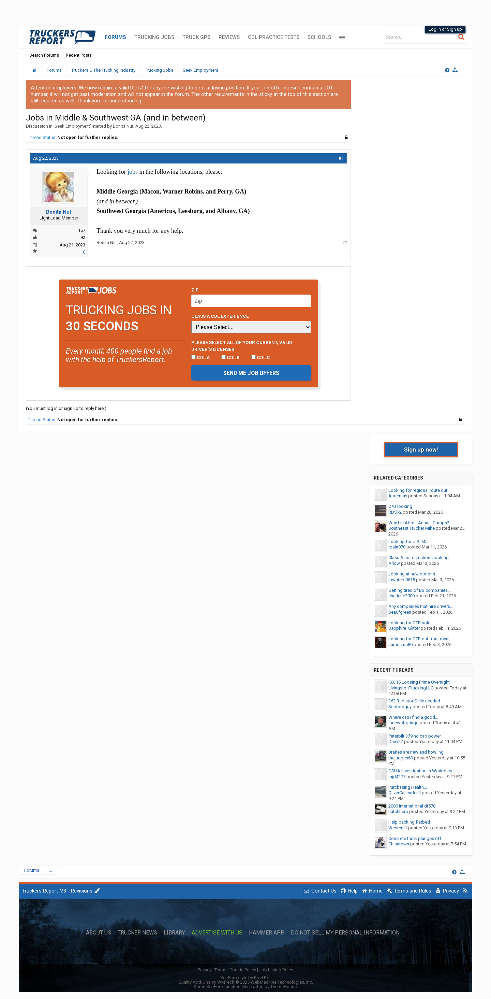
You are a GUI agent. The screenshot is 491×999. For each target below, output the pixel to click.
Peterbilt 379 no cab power (414, 736)
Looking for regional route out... (419, 490)
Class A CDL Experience (220, 316)
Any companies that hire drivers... (420, 606)
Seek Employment (72, 126)
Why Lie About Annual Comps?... (420, 522)
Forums (115, 37)
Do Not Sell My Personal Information (345, 933)
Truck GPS (196, 37)
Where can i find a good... (413, 717)
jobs (133, 171)
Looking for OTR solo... (411, 622)
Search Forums (44, 55)
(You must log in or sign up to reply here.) (66, 408)
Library (174, 933)
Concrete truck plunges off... (416, 838)
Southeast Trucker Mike (411, 528)
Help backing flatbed (409, 822)
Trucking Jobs (154, 37)
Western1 (397, 827)
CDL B (230, 357)
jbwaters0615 (401, 579)
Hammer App (266, 933)
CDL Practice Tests (273, 37)
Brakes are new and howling (416, 752)
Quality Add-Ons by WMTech (245, 982)
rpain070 (396, 547)
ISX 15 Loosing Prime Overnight (419, 682)
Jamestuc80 (400, 644)
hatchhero (398, 811)
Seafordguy (400, 706)
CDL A (200, 357)
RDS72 (395, 512)
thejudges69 (400, 757)
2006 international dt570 (411, 806)
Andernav (397, 495)
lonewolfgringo (403, 722)
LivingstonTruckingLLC (410, 687)
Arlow (394, 563)
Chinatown (398, 843)
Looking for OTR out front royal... (420, 638)
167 (81, 230)
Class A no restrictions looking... (420, 557)
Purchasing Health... (407, 787)
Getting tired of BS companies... (419, 590)
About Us (98, 933)
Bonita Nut (123, 126)
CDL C (260, 357)
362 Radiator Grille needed (414, 700)
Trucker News (137, 933)
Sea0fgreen (399, 612)
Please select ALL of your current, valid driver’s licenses (241, 346)
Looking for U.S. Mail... (410, 541)
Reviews (229, 37)
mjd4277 (396, 776)
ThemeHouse (283, 986)
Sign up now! (421, 449)
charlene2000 (401, 595)
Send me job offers (251, 372)
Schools (319, 37)
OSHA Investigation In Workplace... (422, 770)
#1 (341, 158)
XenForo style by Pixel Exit (245, 977)
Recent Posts (79, 55)
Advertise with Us (217, 933)
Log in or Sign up (445, 29)
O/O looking (400, 506)
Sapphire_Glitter (404, 628)
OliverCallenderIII (404, 792)
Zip (195, 289)
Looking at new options (411, 573)
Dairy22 (395, 741)
